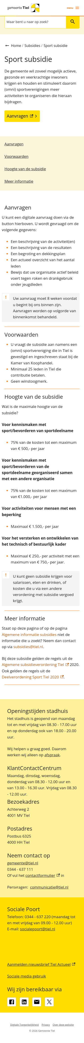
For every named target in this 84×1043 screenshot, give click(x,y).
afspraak (52, 754)
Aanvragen (14, 144)
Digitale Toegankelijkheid (24, 1024)
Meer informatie (18, 181)
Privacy (46, 1024)
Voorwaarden (16, 156)
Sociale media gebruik (26, 976)
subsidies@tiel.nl (28, 646)
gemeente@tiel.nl (22, 863)
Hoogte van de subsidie (25, 168)
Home (16, 45)
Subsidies (32, 45)
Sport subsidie (55, 45)
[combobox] (35, 21)
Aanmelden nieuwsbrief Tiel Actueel (41, 964)
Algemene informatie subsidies (29, 634)
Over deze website (63, 1024)
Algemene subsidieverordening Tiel (35, 664)
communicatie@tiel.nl (49, 887)
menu (73, 8)
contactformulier (42, 875)
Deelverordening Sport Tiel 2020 (33, 677)
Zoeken (70, 22)
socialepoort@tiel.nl (37, 928)
